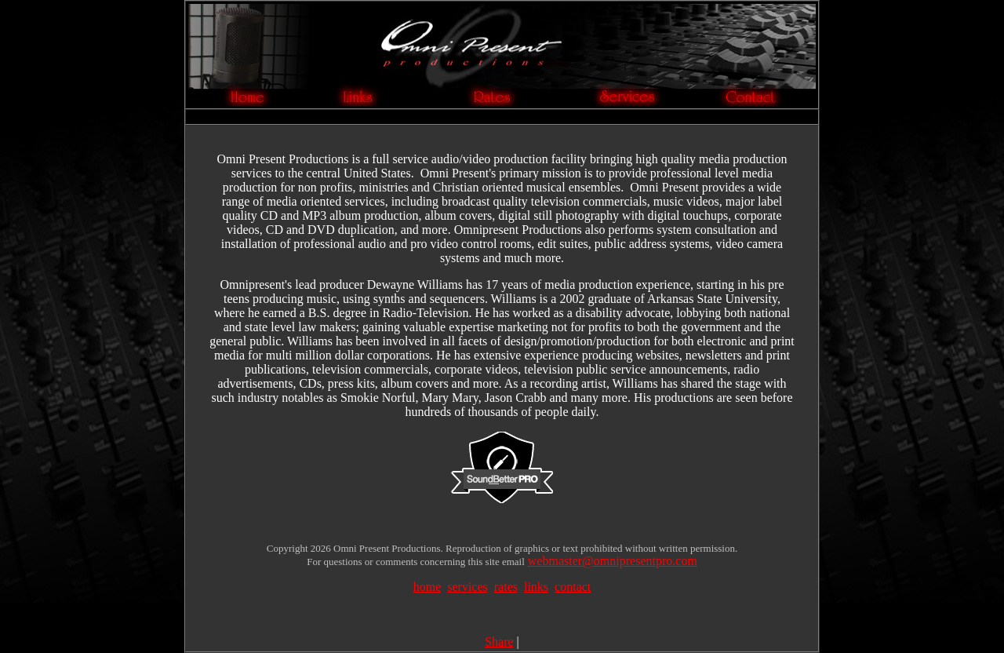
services (467, 586)
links (536, 586)
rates (506, 586)
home (427, 586)
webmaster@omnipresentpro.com (612, 560)
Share (499, 641)
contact (573, 586)
